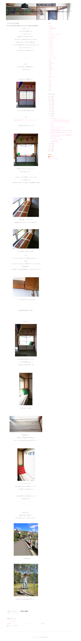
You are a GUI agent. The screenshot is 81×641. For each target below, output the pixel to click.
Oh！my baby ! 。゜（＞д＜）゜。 (57, 118)
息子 (50, 79)
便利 (50, 84)
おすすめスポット (52, 37)
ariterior (9, 6)
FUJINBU (51, 26)
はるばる (52, 125)
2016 (51, 96)
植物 (50, 73)
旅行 (50, 90)
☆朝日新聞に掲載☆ (54, 141)
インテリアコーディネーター (55, 34)
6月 (51, 111)
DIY (50, 25)
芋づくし (52, 123)
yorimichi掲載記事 (52, 28)
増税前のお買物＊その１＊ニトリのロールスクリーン (26, 120)
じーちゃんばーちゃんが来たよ (56, 139)
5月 (51, 113)
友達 (50, 88)
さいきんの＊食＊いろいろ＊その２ (57, 127)
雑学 (50, 66)
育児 (50, 60)
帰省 (50, 61)
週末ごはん (51, 69)
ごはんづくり (52, 49)
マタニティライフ (52, 57)
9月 (51, 106)
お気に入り (51, 43)
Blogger (47, 637)
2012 (51, 150)
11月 (52, 103)
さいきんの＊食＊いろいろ (55, 128)
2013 (51, 149)
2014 (51, 99)
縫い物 (50, 85)
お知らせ (51, 46)
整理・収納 (51, 76)
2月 (51, 145)
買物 (50, 81)
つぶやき (51, 51)
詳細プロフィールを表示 (53, 158)
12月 (52, 101)
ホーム (26, 623)
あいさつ (51, 29)
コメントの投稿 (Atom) (13, 625)
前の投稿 (43, 623)
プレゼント (51, 55)
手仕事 (50, 67)
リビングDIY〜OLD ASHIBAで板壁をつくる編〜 (60, 120)
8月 (51, 108)
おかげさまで (53, 137)
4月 (51, 115)
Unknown (52, 156)
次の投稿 (9, 623)
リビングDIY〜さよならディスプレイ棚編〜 (59, 121)
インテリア (51, 32)
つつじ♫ (52, 116)
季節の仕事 (51, 63)
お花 (50, 40)
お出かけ (51, 45)
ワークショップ (52, 58)
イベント (51, 31)
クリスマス (51, 48)
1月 (51, 147)
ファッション (52, 54)
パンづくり (51, 52)
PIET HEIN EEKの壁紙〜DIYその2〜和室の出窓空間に (61, 130)
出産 (50, 70)
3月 (51, 143)
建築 (50, 64)
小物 (50, 72)
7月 (51, 109)
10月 (52, 104)
